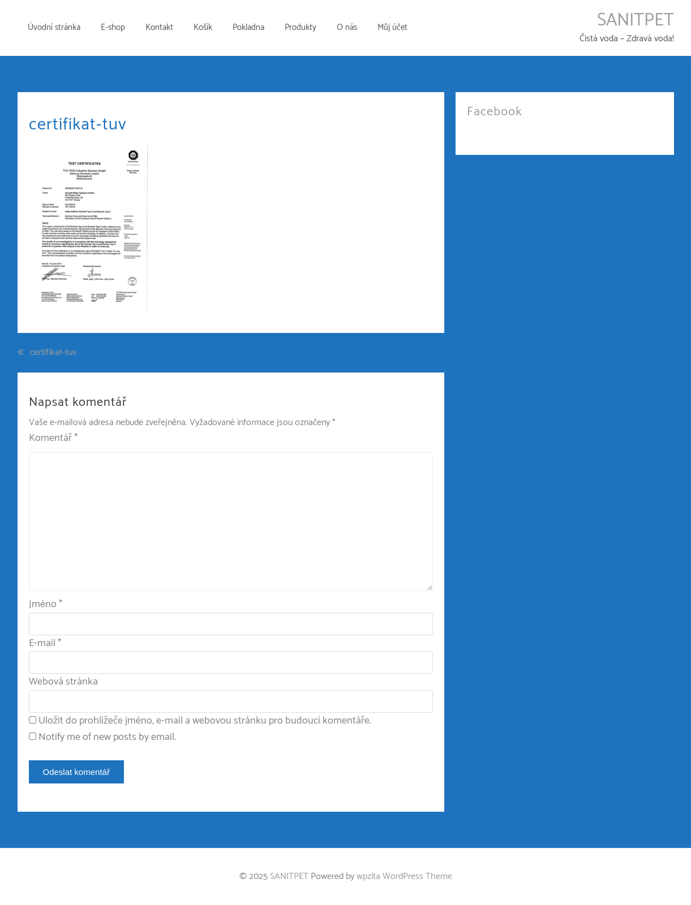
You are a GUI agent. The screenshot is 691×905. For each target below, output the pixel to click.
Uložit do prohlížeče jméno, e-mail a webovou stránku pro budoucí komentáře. (204, 720)
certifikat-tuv (53, 352)
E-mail (45, 643)
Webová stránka (63, 681)
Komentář (53, 438)
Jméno (45, 604)
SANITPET (635, 20)
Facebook (494, 111)
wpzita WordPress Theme (404, 876)
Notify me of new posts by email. (107, 737)
